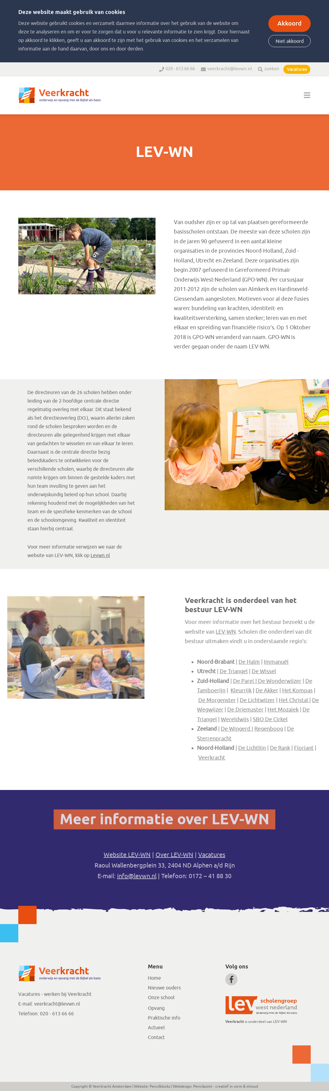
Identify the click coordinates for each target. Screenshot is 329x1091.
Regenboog (302, 729)
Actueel (156, 1028)
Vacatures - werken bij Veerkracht (54, 994)
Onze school (161, 998)
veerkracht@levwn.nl (229, 69)
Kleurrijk (275, 690)
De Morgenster (251, 700)
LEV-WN (260, 631)
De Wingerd (270, 729)
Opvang (156, 1008)
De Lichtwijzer (291, 700)
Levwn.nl (100, 555)
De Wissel (298, 671)
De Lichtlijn (286, 748)
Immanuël (310, 661)
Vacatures (297, 69)
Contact (156, 1037)
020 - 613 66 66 (180, 69)
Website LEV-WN (127, 855)
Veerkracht (245, 757)
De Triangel (268, 671)
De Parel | (279, 680)
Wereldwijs (269, 719)
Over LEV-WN (174, 855)
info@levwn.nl (136, 876)
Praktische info (164, 1018)
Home (154, 978)
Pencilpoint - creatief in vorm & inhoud (225, 1086)
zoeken (271, 69)
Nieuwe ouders (164, 988)
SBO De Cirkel (304, 719)
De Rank (314, 748)
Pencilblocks (160, 1086)
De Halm (283, 661)
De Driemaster (279, 709)
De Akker (301, 690)
